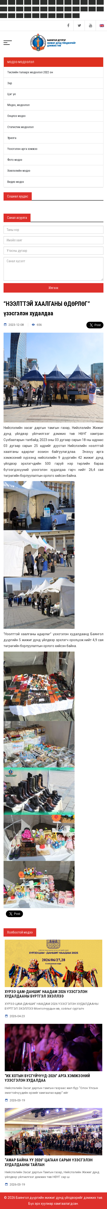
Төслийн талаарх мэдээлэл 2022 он (30, 72)
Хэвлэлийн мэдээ (18, 170)
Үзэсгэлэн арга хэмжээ (22, 149)
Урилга (11, 138)
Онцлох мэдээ (16, 116)
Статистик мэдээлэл (20, 127)
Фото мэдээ (14, 159)
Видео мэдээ (15, 182)
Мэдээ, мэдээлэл (18, 105)
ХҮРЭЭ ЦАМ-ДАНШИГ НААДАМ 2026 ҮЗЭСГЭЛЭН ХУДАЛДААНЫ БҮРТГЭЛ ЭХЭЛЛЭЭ (46, 993)
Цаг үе (11, 94)
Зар (9, 83)
